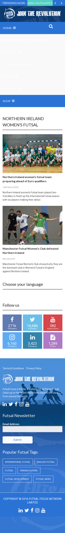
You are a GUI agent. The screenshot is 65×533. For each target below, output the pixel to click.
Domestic (10, 52)
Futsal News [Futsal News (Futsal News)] (43, 479)
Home (7, 28)
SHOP (6, 101)
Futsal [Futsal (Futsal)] (9, 470)
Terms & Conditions (13, 368)
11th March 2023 (11, 187)
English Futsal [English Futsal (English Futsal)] (46, 462)
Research (10, 88)
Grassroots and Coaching (23, 40)
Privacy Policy (34, 368)
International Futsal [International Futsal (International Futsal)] (17, 462)
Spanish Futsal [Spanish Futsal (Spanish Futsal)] (29, 470)
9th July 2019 (9, 258)
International (14, 64)
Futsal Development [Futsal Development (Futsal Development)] (17, 479)
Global (8, 76)
